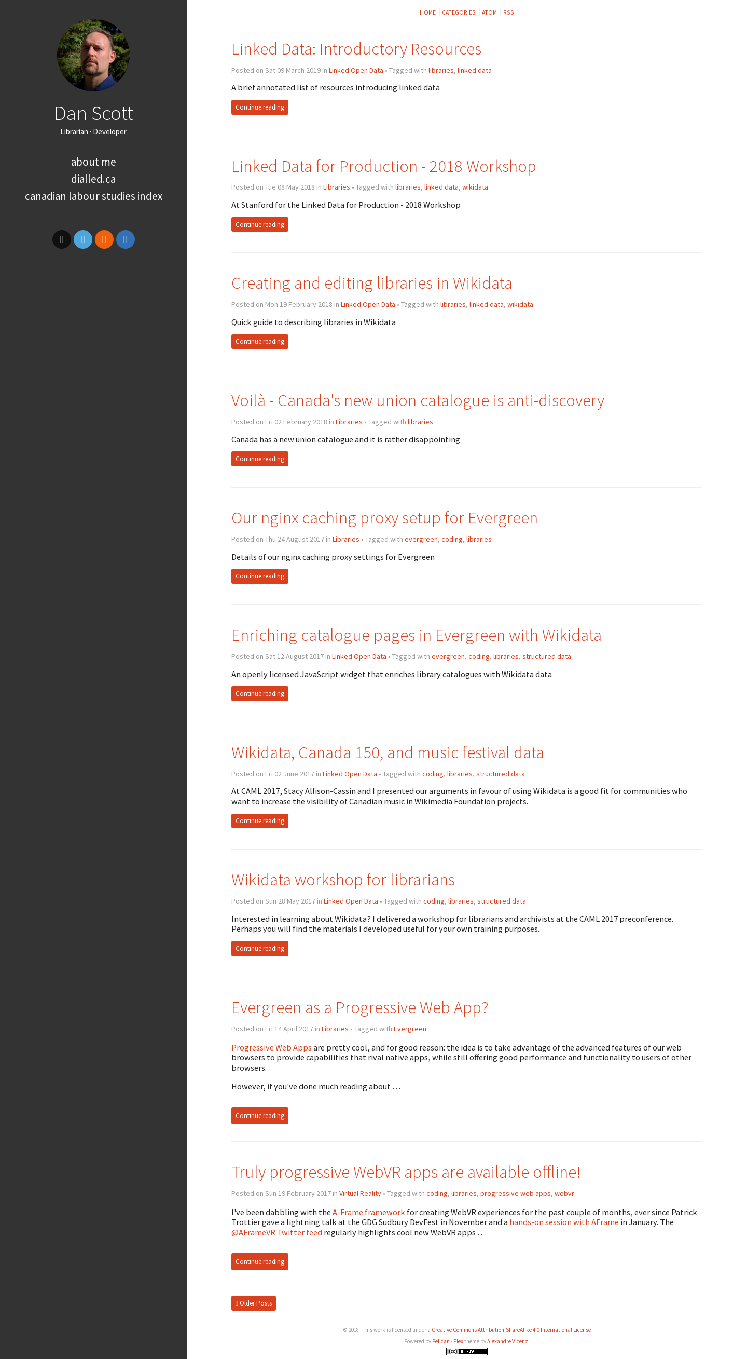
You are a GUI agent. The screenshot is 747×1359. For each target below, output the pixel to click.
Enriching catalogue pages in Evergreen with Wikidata (416, 634)
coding (452, 539)
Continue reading (260, 107)
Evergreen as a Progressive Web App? (360, 1007)
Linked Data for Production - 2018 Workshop (383, 166)
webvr (564, 1193)
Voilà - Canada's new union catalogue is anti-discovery (417, 400)
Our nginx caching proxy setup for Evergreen (384, 517)
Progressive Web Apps (271, 1047)
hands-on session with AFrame (564, 1222)
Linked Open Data (356, 70)
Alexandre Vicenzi (508, 1341)
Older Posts (254, 1303)
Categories (459, 12)
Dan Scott (93, 113)
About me (93, 162)
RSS (508, 12)
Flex (458, 1341)
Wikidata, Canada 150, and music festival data (387, 752)
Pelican (441, 1341)
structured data (546, 656)
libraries (441, 70)
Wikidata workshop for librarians (343, 879)
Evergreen (410, 1028)
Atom (490, 12)
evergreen (421, 539)
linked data (475, 70)
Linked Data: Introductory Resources (356, 48)
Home (428, 12)
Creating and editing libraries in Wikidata (372, 282)
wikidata (475, 187)
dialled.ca (93, 179)
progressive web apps (515, 1193)
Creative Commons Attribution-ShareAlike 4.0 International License (511, 1330)
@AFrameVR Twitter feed (276, 1232)
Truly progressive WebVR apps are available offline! (406, 1171)
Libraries (336, 187)
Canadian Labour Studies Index (93, 196)
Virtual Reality (360, 1193)
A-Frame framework (369, 1212)
